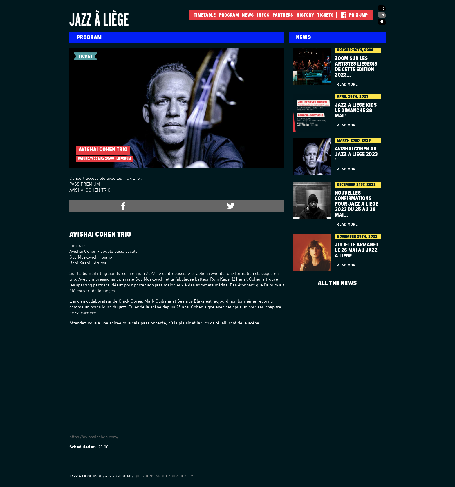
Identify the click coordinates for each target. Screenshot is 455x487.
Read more (347, 84)
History (305, 15)
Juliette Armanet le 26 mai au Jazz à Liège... (356, 250)
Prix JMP (358, 15)
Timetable (205, 15)
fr (382, 8)
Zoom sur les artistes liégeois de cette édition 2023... (356, 67)
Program (229, 15)
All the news (337, 283)
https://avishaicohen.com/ (93, 437)
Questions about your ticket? (163, 476)
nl (382, 22)
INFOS (263, 15)
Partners (282, 15)
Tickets (325, 15)
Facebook (341, 15)
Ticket (85, 56)
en (382, 15)
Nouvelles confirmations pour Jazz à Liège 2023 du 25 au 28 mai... (356, 204)
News (248, 15)
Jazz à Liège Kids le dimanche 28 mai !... (356, 111)
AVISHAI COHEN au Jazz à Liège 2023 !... (356, 154)
